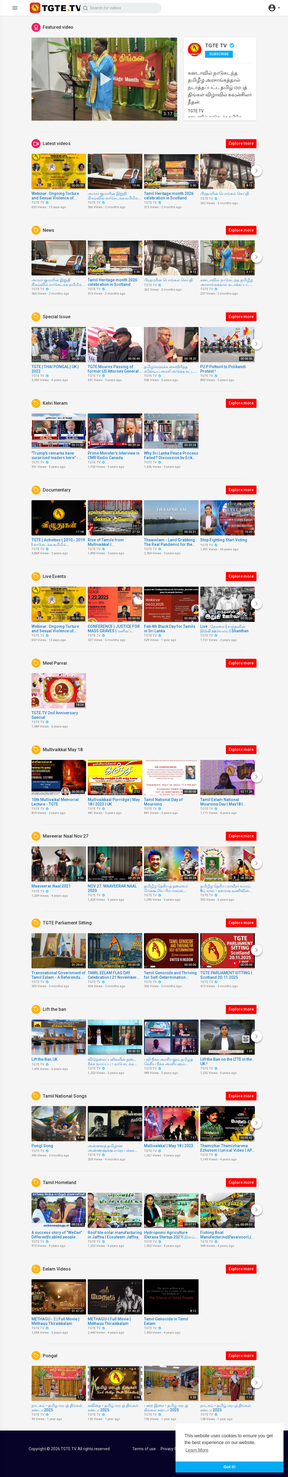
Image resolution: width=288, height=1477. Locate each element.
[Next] (256, 170)
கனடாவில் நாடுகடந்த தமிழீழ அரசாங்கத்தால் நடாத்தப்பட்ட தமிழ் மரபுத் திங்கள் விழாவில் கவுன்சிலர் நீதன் (220, 87)
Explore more (241, 143)
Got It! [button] (229, 1467)
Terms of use (144, 1449)
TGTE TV (220, 45)
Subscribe (219, 54)
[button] (274, 8)
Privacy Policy (173, 1449)
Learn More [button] (196, 1450)
